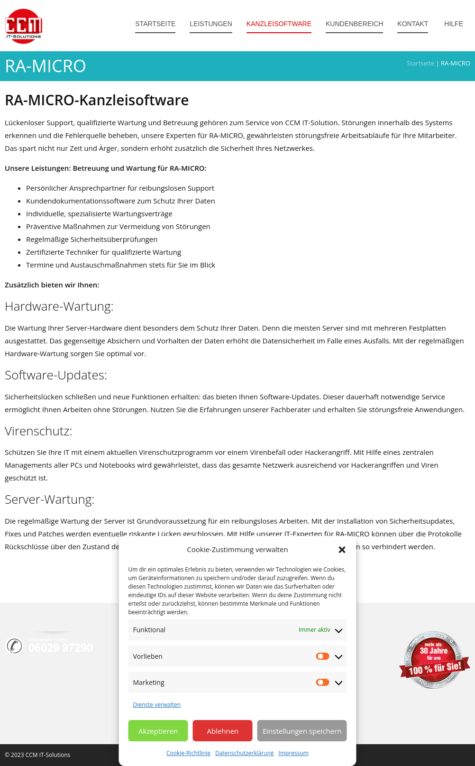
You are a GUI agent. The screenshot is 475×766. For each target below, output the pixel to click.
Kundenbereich (354, 24)
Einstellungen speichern (302, 731)
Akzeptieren (158, 731)
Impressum (294, 753)
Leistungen (211, 24)
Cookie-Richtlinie (188, 753)
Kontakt (412, 24)
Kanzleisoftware (279, 24)
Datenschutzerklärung (244, 753)
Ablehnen (222, 731)
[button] (342, 549)
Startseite (155, 24)
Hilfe (452, 24)
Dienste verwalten (157, 705)
